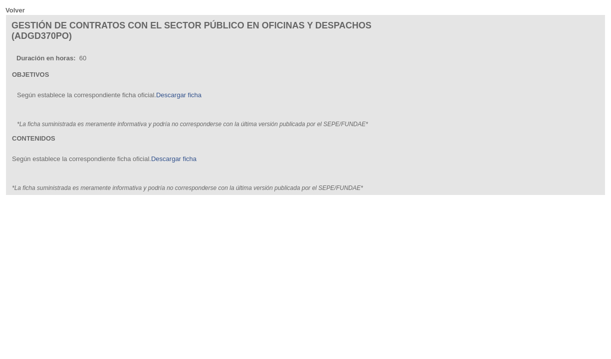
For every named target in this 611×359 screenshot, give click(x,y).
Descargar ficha (179, 95)
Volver (15, 10)
